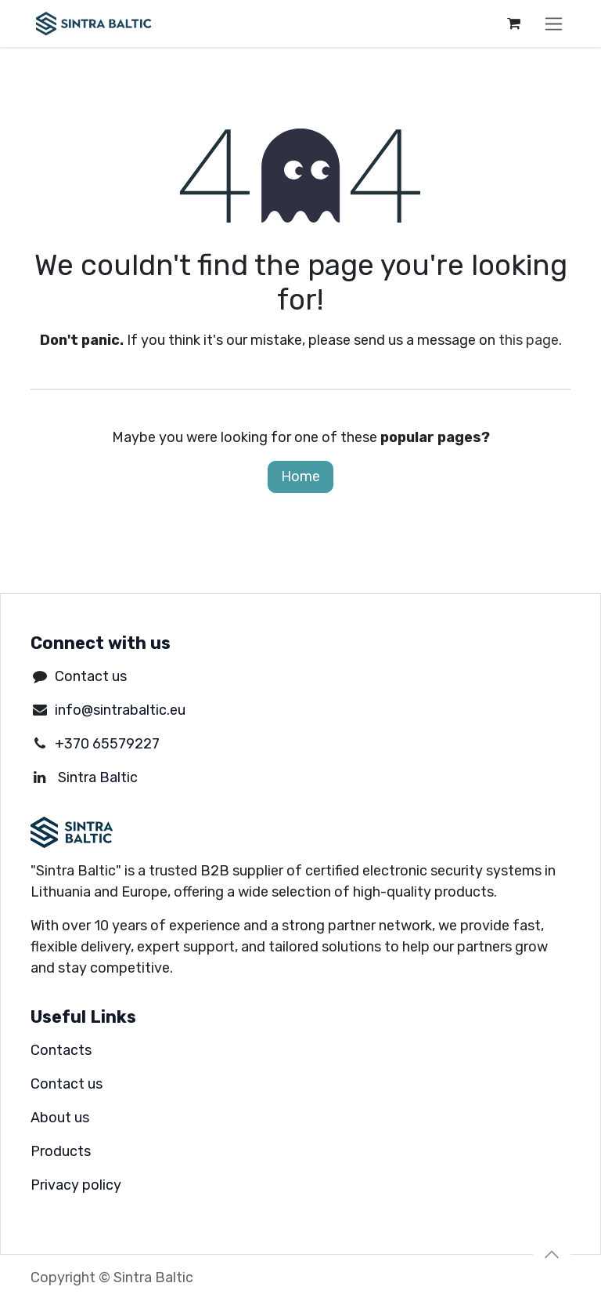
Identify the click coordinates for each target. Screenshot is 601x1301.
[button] (551, 1255)
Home (300, 476)
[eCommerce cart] (513, 23)
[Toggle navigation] (553, 23)
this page (528, 340)
